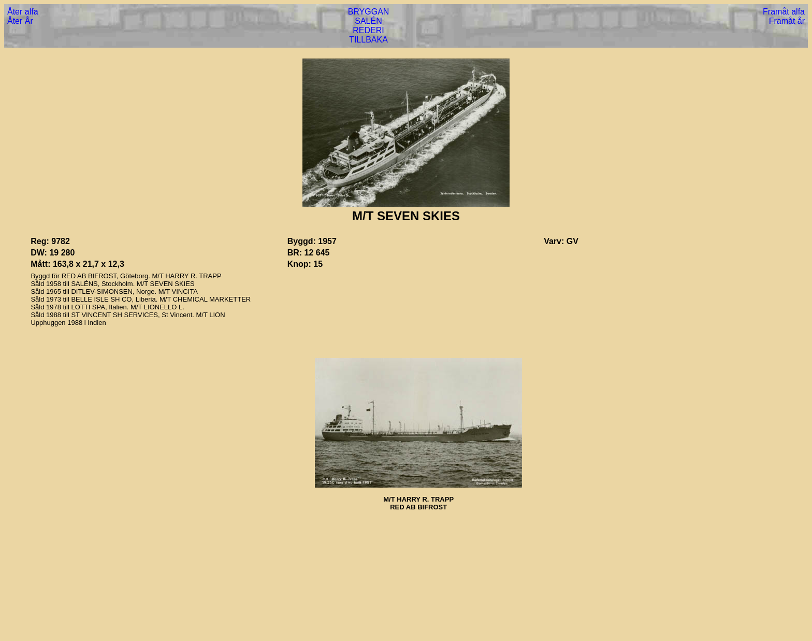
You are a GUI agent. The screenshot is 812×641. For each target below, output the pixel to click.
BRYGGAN (368, 11)
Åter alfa (22, 11)
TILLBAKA (368, 39)
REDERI (368, 30)
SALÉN (368, 21)
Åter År (20, 21)
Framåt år (787, 21)
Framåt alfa (784, 11)
